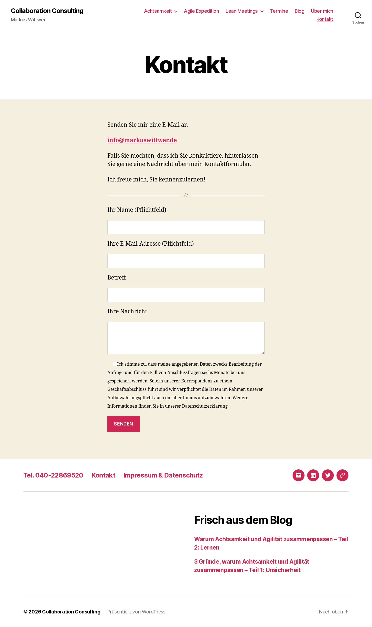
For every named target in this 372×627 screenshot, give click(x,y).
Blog (299, 11)
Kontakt (324, 19)
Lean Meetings (242, 11)
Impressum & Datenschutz (163, 475)
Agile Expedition (201, 11)
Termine (279, 11)
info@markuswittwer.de (142, 140)
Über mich (322, 11)
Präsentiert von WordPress (136, 612)
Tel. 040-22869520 (53, 475)
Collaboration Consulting (47, 11)
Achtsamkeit (158, 11)
